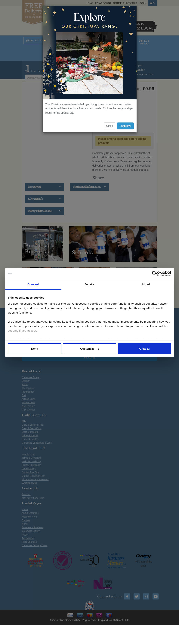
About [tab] (146, 284)
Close (109, 125)
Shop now (125, 125)
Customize (89, 348)
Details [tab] (89, 284)
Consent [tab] (33, 284)
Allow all (144, 348)
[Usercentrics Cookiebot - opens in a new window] (154, 273)
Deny (34, 348)
